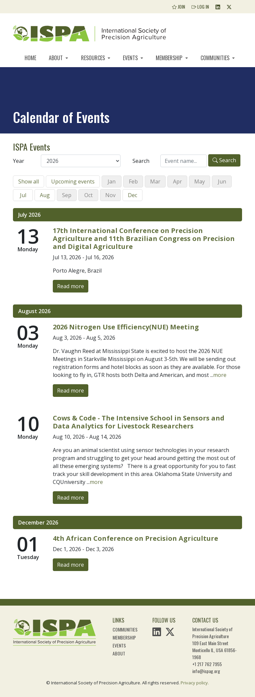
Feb (133, 181)
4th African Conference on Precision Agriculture (135, 538)
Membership (170, 58)
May (199, 181)
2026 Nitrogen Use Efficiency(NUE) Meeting (126, 326)
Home (30, 58)
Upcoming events (73, 181)
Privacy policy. (195, 683)
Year (18, 161)
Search (140, 161)
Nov (110, 195)
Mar (155, 181)
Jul (23, 195)
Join (178, 6)
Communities (216, 58)
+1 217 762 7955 (207, 663)
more (219, 375)
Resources (93, 58)
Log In (200, 6)
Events (131, 58)
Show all (28, 181)
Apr (177, 181)
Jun (222, 181)
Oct (88, 195)
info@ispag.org (206, 670)
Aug (45, 195)
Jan (112, 181)
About (56, 58)
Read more (70, 286)
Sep (66, 195)
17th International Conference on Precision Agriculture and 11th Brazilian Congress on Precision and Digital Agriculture (144, 238)
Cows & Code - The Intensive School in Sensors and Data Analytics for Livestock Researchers (138, 421)
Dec (132, 195)
